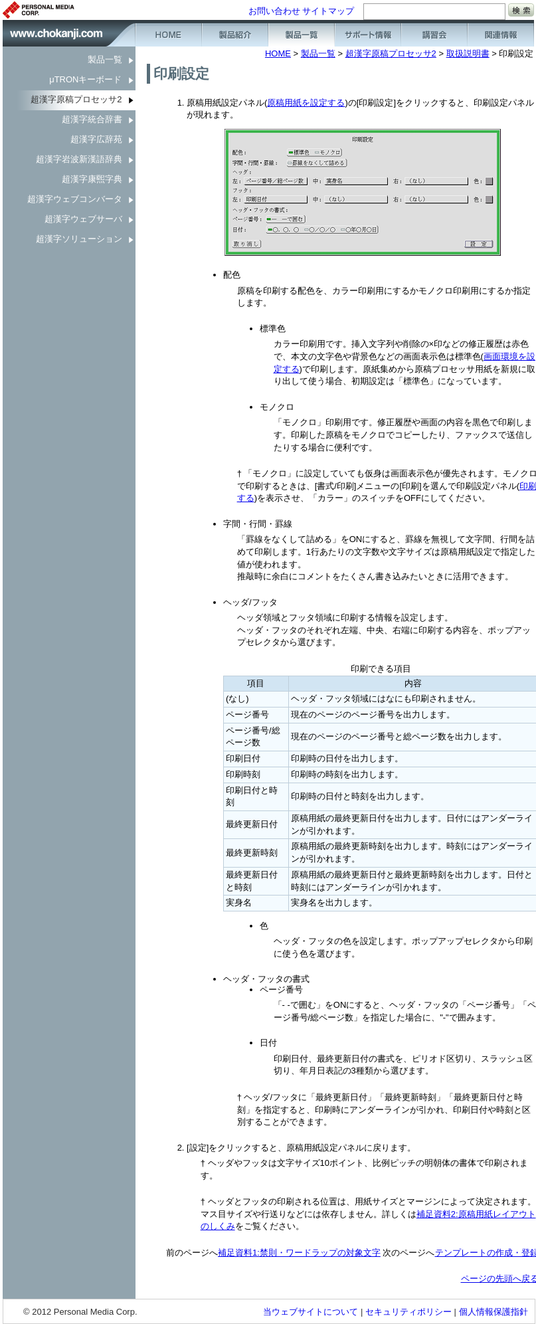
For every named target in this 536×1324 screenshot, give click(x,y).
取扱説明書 (468, 53)
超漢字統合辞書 (92, 119)
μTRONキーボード (85, 79)
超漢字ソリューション (79, 239)
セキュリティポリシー (408, 1312)
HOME (278, 53)
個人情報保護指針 (493, 1312)
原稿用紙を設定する (306, 103)
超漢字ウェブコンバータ (74, 199)
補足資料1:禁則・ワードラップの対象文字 (299, 1253)
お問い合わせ (274, 11)
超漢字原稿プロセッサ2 (76, 99)
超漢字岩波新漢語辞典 (79, 159)
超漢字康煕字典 (92, 179)
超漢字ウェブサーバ (83, 219)
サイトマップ (328, 11)
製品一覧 (105, 59)
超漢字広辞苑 (96, 139)
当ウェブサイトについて (310, 1312)
